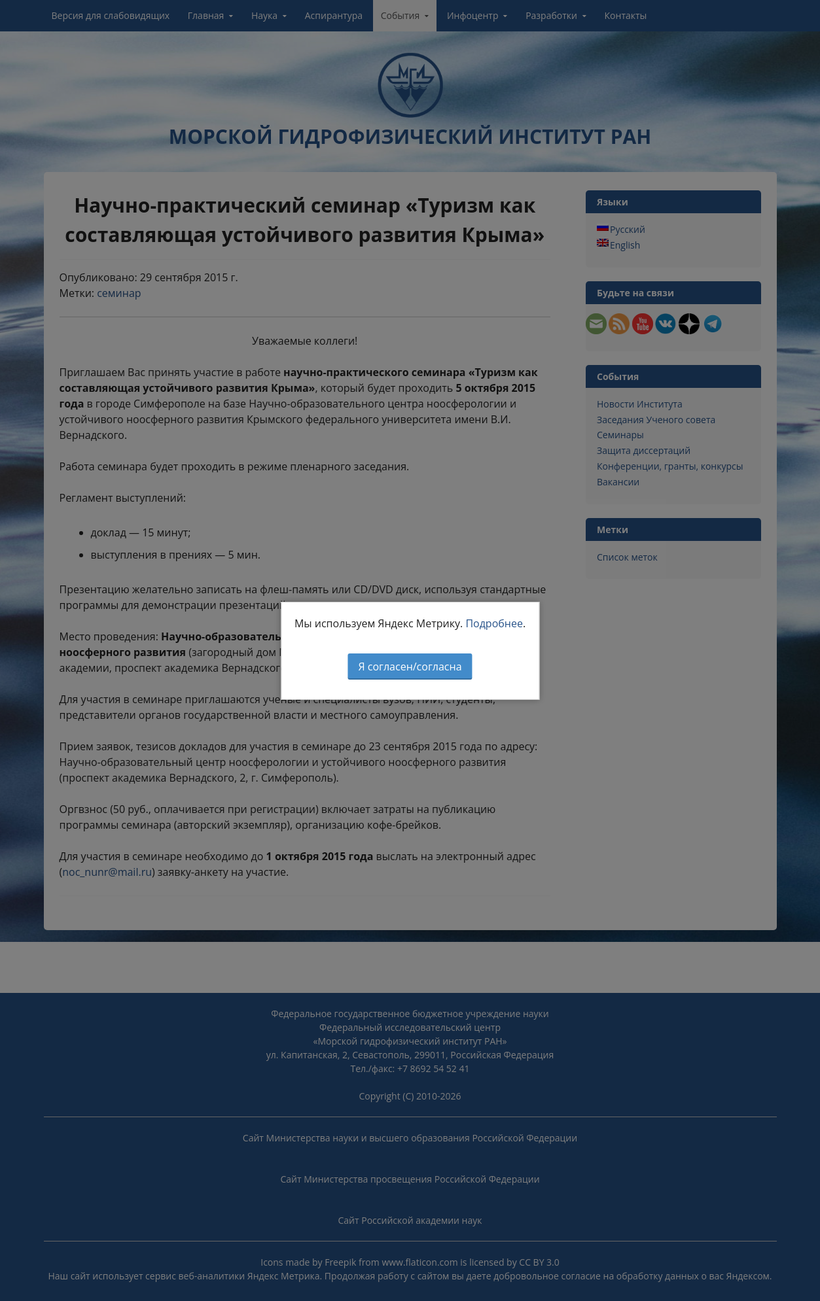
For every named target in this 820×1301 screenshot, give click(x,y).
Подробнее (494, 623)
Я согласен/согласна (409, 666)
